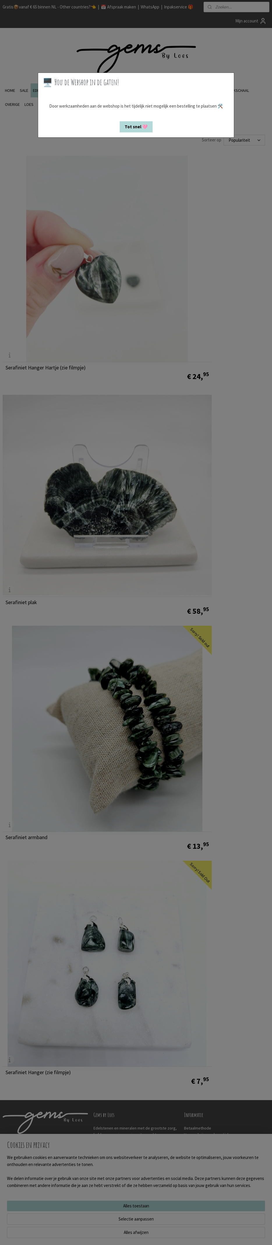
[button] (136, 126)
